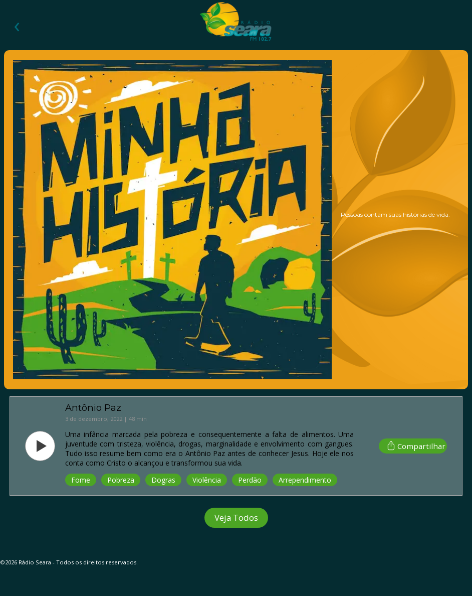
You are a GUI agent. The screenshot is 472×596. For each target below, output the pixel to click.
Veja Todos (236, 517)
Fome (80, 480)
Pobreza (120, 480)
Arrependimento (305, 480)
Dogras (163, 480)
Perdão (250, 480)
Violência (206, 480)
